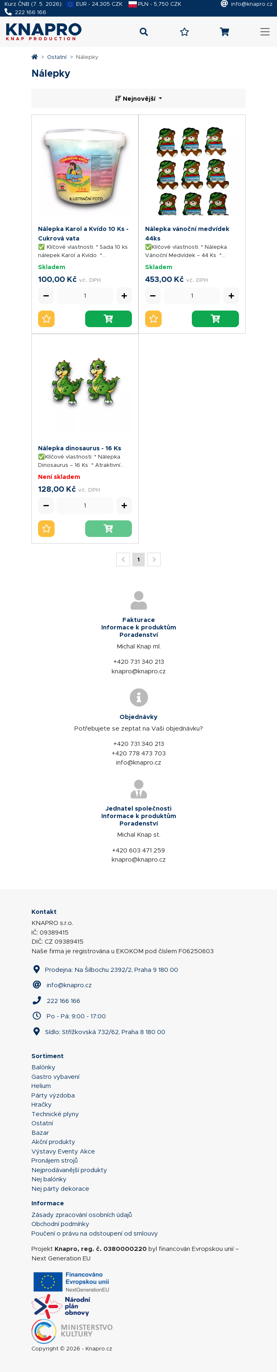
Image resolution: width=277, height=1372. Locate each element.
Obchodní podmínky (60, 1224)
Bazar (40, 1132)
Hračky (41, 1104)
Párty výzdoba (53, 1095)
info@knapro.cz (251, 3)
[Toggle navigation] (265, 31)
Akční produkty (53, 1142)
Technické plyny (55, 1114)
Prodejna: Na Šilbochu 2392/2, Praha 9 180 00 (104, 970)
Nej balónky (49, 1179)
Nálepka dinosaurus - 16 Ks (79, 448)
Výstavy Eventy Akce (63, 1151)
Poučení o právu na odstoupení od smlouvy (94, 1233)
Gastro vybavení (55, 1077)
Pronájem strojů (54, 1160)
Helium (41, 1086)
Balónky (43, 1067)
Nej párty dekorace (60, 1188)
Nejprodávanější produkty (69, 1170)
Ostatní (57, 57)
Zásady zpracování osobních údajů (81, 1215)
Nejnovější (136, 98)
